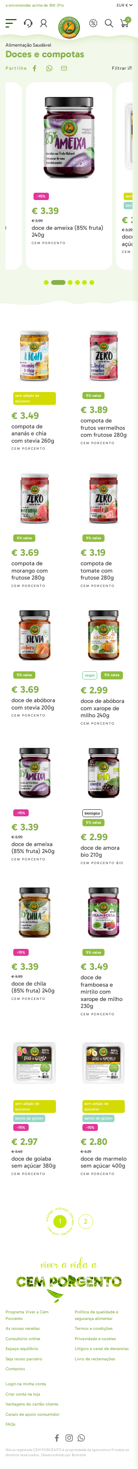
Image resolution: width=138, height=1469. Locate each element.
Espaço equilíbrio (22, 1348)
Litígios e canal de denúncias (102, 1348)
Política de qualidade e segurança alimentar (96, 1315)
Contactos (15, 1368)
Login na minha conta (26, 1383)
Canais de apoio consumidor (33, 1414)
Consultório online (23, 1338)
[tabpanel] (69, 176)
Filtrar (122, 68)
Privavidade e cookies (95, 1338)
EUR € (124, 5)
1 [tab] (51, 282)
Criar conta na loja (23, 1394)
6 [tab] (91, 282)
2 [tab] (63, 282)
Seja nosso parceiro (24, 1358)
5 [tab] (84, 282)
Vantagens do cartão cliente (32, 1404)
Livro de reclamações (95, 1358)
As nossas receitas (23, 1328)
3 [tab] (70, 282)
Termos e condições (94, 1328)
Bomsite (79, 1455)
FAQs (10, 1424)
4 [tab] (77, 282)
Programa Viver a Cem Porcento (27, 1315)
